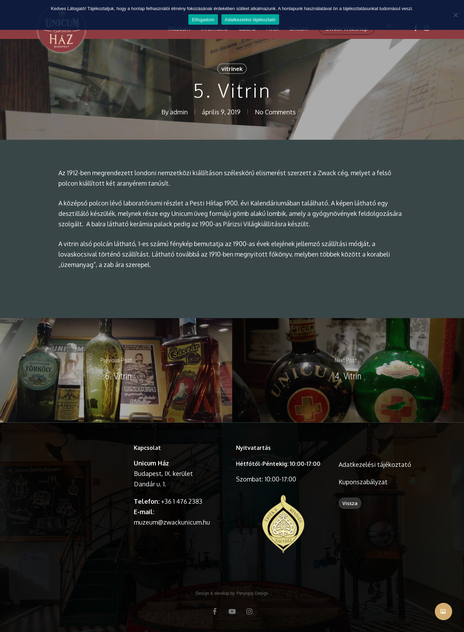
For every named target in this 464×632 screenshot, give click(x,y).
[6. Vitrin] (116, 370)
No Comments (275, 112)
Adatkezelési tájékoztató (375, 464)
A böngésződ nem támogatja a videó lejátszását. (78, 465)
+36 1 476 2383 (181, 501)
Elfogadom (203, 19)
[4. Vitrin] (348, 370)
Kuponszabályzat (363, 482)
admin (179, 112)
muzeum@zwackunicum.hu (172, 522)
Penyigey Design (252, 593)
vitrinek (232, 68)
